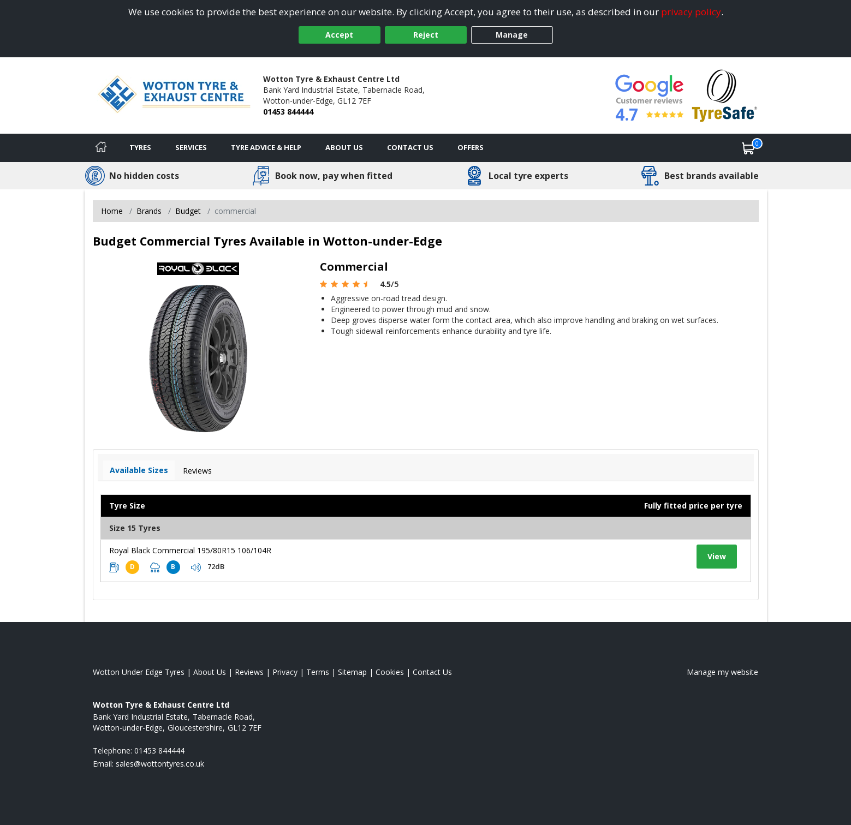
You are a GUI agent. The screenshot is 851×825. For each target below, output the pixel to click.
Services (191, 147)
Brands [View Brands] (149, 211)
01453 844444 (288, 111)
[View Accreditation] (724, 94)
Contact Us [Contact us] (410, 147)
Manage (512, 34)
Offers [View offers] (470, 147)
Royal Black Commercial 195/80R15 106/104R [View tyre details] (190, 550)
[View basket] (748, 148)
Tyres (140, 147)
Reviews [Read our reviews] (249, 672)
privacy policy (691, 11)
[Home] (101, 148)
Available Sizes (139, 470)
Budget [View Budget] (188, 211)
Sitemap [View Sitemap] (352, 672)
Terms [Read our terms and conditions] (317, 672)
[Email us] (160, 763)
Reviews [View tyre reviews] (197, 470)
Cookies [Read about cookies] (390, 672)
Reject (425, 34)
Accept (339, 34)
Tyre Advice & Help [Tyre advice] (266, 147)
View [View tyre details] (716, 556)
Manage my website (722, 672)
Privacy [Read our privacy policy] (284, 672)
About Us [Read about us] (209, 672)
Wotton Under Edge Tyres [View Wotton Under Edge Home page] (139, 672)
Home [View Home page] (112, 211)
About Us (344, 147)
